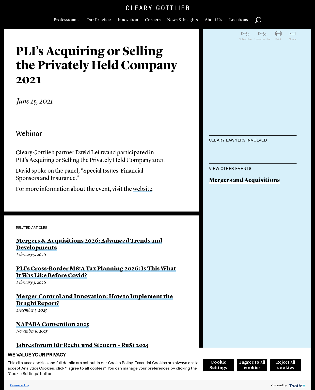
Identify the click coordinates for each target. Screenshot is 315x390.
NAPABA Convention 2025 (52, 325)
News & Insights (182, 20)
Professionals (66, 20)
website (142, 189)
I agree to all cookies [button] (252, 365)
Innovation (128, 20)
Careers (153, 20)
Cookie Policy (19, 385)
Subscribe (245, 39)
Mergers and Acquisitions (244, 205)
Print (278, 39)
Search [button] (258, 20)
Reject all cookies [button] (285, 365)
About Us (213, 20)
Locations (238, 20)
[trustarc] (296, 385)
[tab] (253, 141)
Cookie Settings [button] (218, 365)
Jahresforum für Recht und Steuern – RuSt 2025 (82, 346)
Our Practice (98, 20)
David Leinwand (231, 152)
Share (292, 39)
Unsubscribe (262, 39)
